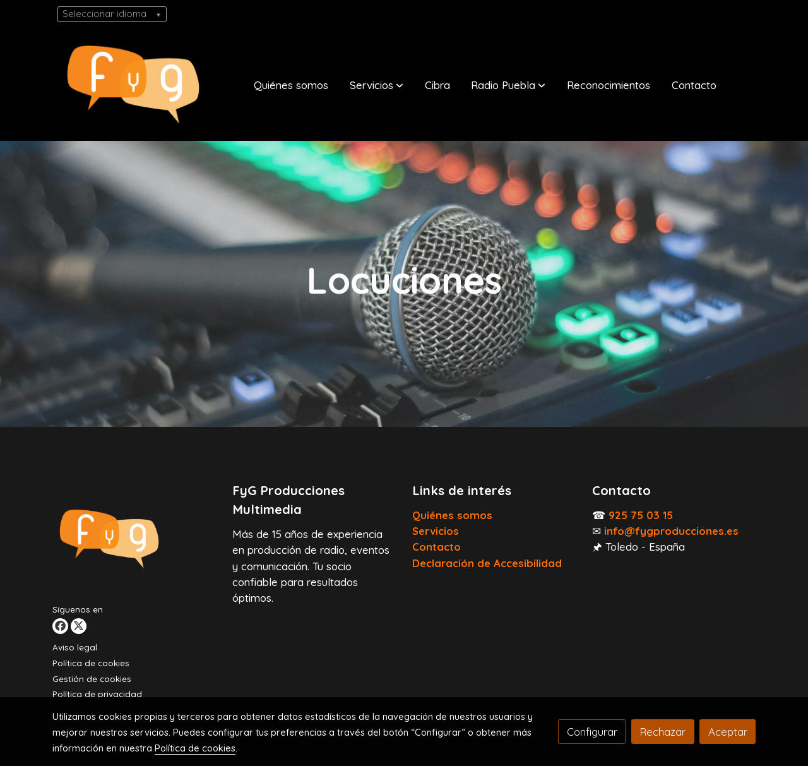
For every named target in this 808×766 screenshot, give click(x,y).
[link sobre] (134, 541)
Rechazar (662, 731)
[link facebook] (60, 626)
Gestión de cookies (91, 679)
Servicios (435, 530)
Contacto (436, 546)
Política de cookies (90, 663)
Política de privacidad (97, 694)
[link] (133, 85)
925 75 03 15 (641, 515)
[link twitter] (78, 626)
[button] (376, 84)
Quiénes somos (452, 515)
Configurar (592, 731)
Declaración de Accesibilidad (487, 563)
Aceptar (727, 731)
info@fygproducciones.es (671, 530)
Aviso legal (74, 647)
